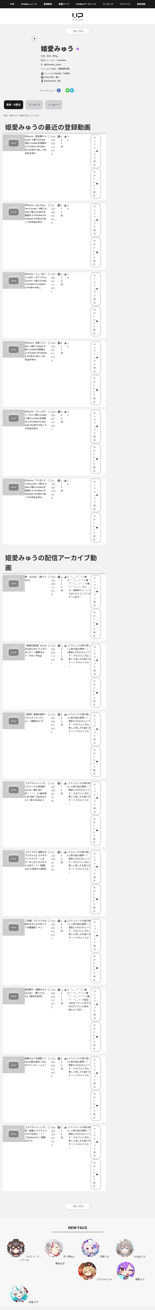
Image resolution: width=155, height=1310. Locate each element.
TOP (12, 4)
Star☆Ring (52, 56)
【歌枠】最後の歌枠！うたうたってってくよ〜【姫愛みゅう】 (36, 718)
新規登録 (141, 4)
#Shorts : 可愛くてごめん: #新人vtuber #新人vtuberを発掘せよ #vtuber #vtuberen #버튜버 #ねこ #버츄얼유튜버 (36, 351)
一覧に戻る (77, 31)
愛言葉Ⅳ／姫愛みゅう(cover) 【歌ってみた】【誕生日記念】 (36, 993)
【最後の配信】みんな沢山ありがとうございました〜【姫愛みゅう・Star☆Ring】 (36, 650)
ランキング (108, 4)
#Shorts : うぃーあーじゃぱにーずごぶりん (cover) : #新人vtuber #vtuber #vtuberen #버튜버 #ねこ (36, 280)
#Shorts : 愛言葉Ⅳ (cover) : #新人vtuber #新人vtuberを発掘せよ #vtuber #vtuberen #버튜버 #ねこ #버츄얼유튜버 (36, 145)
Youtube (61, 60)
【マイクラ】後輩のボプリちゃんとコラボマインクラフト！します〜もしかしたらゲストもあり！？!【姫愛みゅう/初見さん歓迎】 (36, 860)
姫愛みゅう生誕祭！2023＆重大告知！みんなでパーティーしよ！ (36, 1062)
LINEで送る (68, 90)
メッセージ (54, 104)
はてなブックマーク (72, 90)
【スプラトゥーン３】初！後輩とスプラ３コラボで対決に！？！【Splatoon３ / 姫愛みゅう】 (36, 1133)
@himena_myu (52, 64)
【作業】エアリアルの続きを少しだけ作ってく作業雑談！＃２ (36, 924)
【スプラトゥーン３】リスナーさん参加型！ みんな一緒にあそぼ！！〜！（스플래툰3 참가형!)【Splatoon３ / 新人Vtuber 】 (36, 791)
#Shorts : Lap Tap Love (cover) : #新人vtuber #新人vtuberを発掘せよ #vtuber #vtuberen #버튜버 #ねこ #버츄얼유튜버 (36, 213)
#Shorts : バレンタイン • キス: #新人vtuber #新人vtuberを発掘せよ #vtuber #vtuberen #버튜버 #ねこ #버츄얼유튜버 (36, 420)
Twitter (63, 90)
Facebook (59, 90)
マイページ (125, 4)
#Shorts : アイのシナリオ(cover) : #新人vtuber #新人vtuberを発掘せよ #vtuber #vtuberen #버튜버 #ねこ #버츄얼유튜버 (36, 489)
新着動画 (48, 4)
